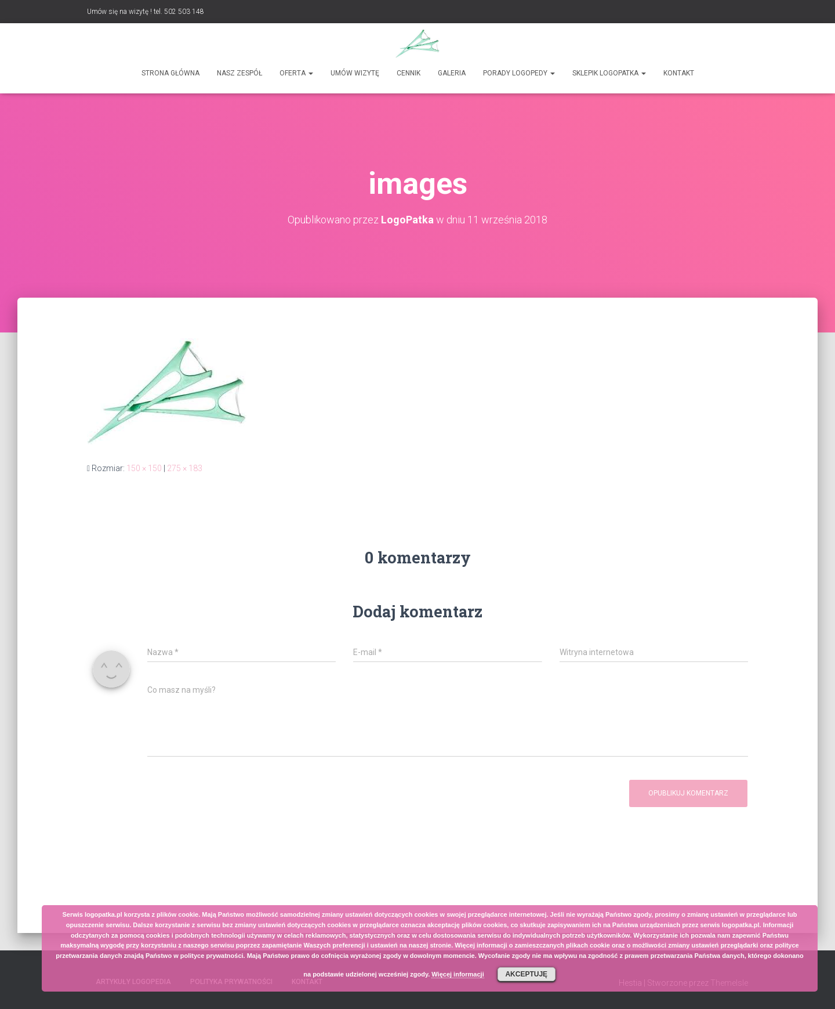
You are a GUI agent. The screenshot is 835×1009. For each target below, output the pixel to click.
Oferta (296, 73)
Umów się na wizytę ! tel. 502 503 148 (145, 12)
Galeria (452, 73)
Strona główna (170, 73)
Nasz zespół (239, 73)
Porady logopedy (519, 73)
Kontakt (678, 73)
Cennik (408, 73)
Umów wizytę (355, 73)
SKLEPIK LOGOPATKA (609, 73)
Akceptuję (526, 974)
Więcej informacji (457, 974)
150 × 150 (144, 468)
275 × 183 (184, 468)
